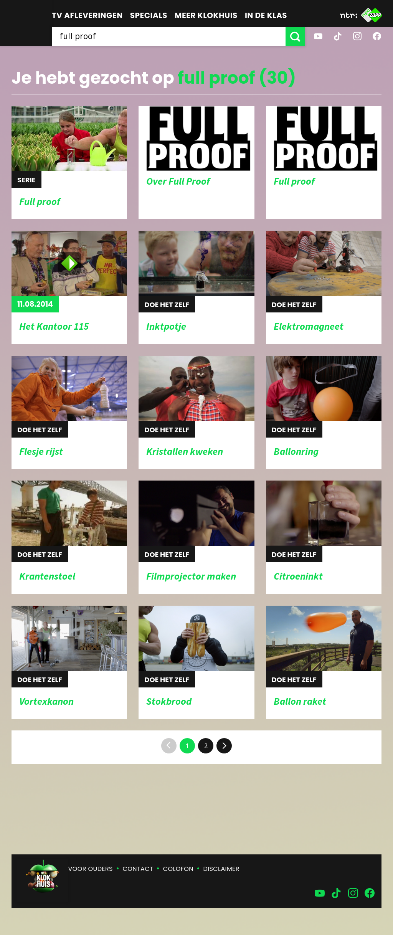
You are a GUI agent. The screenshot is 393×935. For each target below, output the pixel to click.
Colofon (178, 868)
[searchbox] (169, 36)
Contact (138, 868)
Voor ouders (90, 868)
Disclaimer (221, 868)
